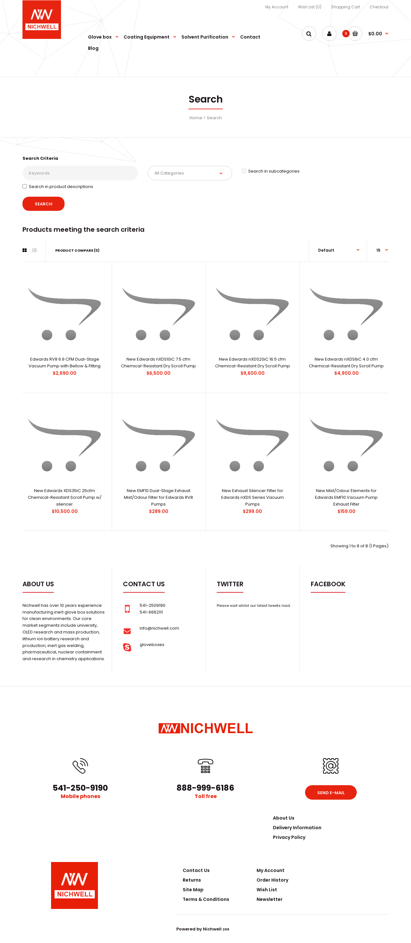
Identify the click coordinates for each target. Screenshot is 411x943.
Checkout (379, 7)
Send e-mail (331, 793)
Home (195, 118)
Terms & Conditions (206, 899)
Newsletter (270, 899)
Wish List (267, 889)
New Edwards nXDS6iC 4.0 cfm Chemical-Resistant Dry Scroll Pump (346, 362)
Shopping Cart (345, 7)
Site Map (193, 889)
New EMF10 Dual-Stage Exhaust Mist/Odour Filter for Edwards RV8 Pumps (158, 497)
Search (214, 118)
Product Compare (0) (77, 250)
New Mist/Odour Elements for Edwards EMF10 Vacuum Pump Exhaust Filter (346, 497)
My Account (276, 7)
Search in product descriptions (57, 187)
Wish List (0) (309, 7)
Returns (192, 880)
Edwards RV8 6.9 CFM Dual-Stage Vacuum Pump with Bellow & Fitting (65, 362)
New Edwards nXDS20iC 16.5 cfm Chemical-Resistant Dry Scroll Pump (252, 362)
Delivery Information (297, 827)
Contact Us (196, 870)
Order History (272, 880)
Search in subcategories (271, 171)
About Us (283, 818)
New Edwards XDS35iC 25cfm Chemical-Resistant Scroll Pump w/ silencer (64, 497)
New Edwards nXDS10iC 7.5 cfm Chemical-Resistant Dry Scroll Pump (158, 362)
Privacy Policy (289, 837)
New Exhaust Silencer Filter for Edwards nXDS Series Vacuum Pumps (252, 497)
